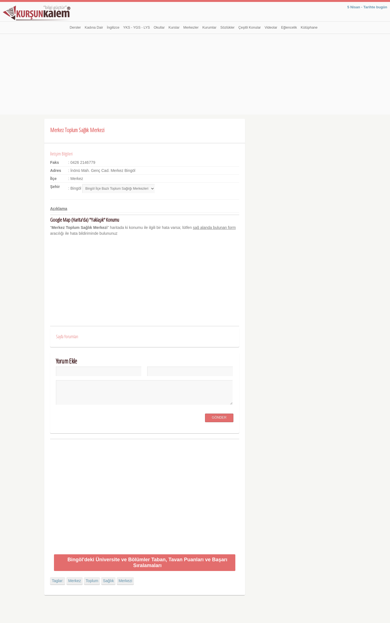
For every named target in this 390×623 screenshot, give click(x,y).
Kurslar (174, 27)
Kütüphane (309, 27)
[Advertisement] (195, 76)
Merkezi (125, 580)
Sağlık (108, 580)
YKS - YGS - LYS (136, 27)
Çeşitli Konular (249, 27)
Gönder (219, 417)
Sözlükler (227, 27)
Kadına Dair (94, 27)
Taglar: (57, 580)
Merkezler (191, 27)
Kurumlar (210, 27)
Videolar (271, 27)
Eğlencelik (289, 27)
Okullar (159, 27)
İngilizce (113, 27)
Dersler (75, 27)
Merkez (74, 580)
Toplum (92, 580)
